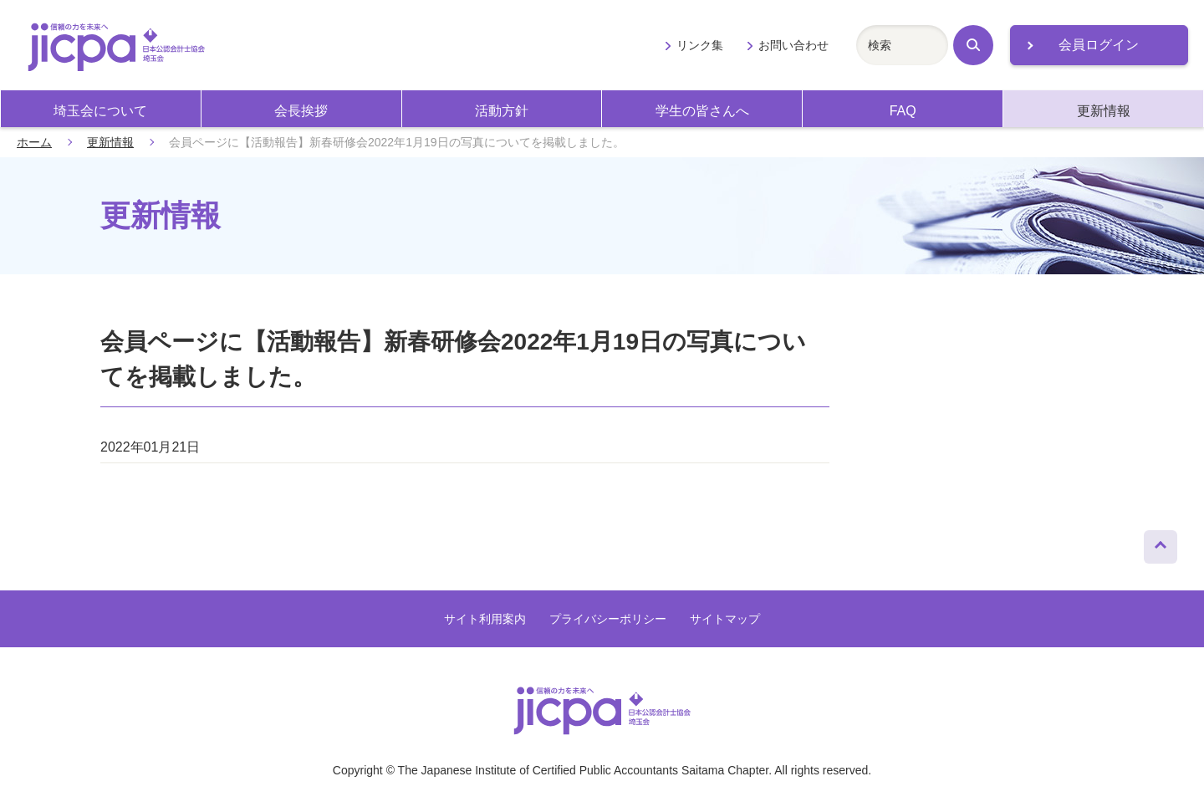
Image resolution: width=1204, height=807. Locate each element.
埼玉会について (100, 111)
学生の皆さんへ (702, 111)
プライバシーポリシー (607, 619)
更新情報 (1103, 111)
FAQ (903, 111)
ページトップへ (1160, 543)
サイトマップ (725, 619)
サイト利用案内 (485, 619)
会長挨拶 (301, 111)
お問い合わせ (793, 45)
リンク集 (699, 45)
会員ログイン (1099, 45)
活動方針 (501, 111)
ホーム (34, 142)
